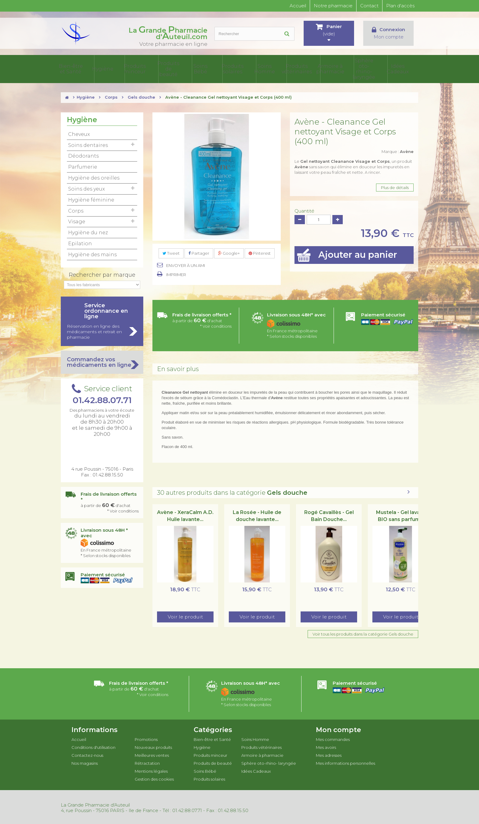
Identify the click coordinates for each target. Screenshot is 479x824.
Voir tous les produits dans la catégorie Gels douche (363, 632)
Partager (198, 252)
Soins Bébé (224, 68)
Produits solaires (254, 68)
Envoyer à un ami (185, 264)
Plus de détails (395, 186)
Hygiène (135, 68)
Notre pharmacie (333, 6)
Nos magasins (84, 762)
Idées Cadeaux (403, 68)
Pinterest (260, 252)
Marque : (398, 150)
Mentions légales (151, 769)
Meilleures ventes (152, 754)
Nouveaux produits (153, 746)
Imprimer (176, 273)
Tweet (171, 252)
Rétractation (147, 762)
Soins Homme (284, 68)
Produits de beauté (194, 68)
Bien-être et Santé (105, 68)
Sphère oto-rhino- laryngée (373, 68)
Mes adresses (329, 754)
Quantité (304, 210)
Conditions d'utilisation (93, 746)
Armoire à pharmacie (343, 68)
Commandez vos (102, 361)
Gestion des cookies (154, 777)
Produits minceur (165, 68)
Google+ (229, 252)
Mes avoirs (326, 746)
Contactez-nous (87, 754)
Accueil (298, 6)
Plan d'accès (400, 6)
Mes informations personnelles (345, 762)
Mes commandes (333, 738)
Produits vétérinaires (313, 68)
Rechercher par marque (102, 273)
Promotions (146, 738)
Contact (369, 6)
